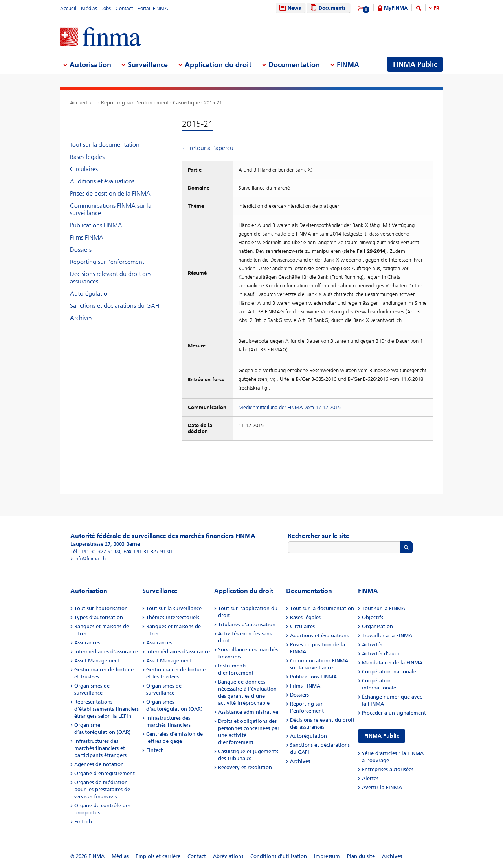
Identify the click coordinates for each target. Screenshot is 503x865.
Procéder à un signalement (394, 713)
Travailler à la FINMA (387, 635)
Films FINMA (86, 237)
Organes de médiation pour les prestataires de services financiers (102, 789)
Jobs (106, 8)
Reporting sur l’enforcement (135, 103)
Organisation (377, 626)
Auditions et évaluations (102, 181)
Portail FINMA (153, 8)
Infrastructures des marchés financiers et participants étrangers (100, 748)
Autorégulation (90, 293)
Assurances (87, 643)
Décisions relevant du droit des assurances (110, 277)
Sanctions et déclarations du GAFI (115, 305)
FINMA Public (381, 736)
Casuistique (186, 103)
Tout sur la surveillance (174, 608)
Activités (372, 644)
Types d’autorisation (98, 617)
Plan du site (361, 856)
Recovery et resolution (245, 767)
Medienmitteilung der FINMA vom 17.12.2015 (290, 407)
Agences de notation (99, 764)
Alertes (370, 778)
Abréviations (228, 856)
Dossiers (81, 249)
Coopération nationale (389, 672)
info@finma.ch (90, 558)
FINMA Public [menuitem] (415, 64)
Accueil (68, 8)
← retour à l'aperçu (207, 148)
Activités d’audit (381, 654)
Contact (124, 8)
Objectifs (372, 617)
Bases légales (87, 157)
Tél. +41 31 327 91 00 (95, 551)
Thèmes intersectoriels (172, 617)
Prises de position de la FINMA (110, 193)
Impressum (327, 856)
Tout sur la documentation (105, 144)
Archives (81, 318)
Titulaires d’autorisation (246, 624)
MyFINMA (396, 8)
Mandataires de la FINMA (392, 663)
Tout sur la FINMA (383, 608)
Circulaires (84, 169)
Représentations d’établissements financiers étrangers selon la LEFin (106, 709)
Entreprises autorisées (387, 769)
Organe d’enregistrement (104, 773)
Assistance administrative (248, 712)
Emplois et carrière (158, 856)
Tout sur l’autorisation (101, 608)
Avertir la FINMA (382, 787)
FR (436, 8)
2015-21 (213, 103)
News (289, 8)
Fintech (83, 822)
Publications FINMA (96, 225)
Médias (89, 8)
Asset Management (97, 661)
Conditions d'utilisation (278, 856)
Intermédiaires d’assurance (106, 652)
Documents (327, 8)
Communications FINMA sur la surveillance (110, 209)
